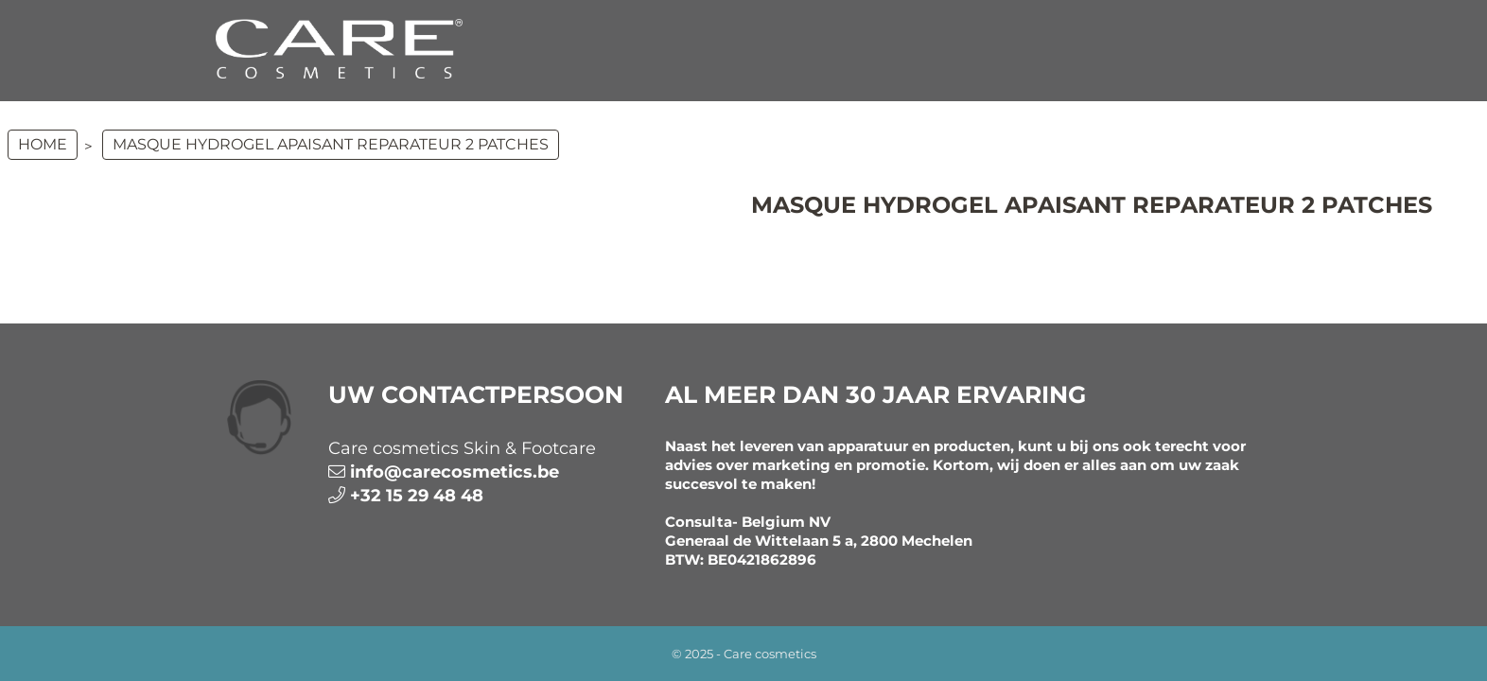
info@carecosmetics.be (454, 472)
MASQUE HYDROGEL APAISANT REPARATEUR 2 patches (331, 144)
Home (42, 144)
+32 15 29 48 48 (416, 495)
